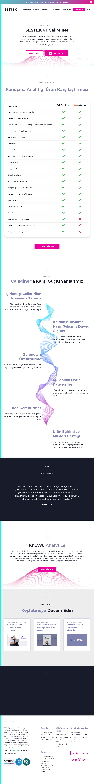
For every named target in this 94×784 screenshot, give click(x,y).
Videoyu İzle (57, 53)
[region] (47, 168)
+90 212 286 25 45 (47, 756)
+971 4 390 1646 (75, 732)
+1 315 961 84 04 (46, 732)
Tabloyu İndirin (47, 246)
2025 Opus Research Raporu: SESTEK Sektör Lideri (47, 2)
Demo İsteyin (79, 9)
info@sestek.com (80, 753)
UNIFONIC (16, 751)
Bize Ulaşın (34, 53)
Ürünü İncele (47, 569)
